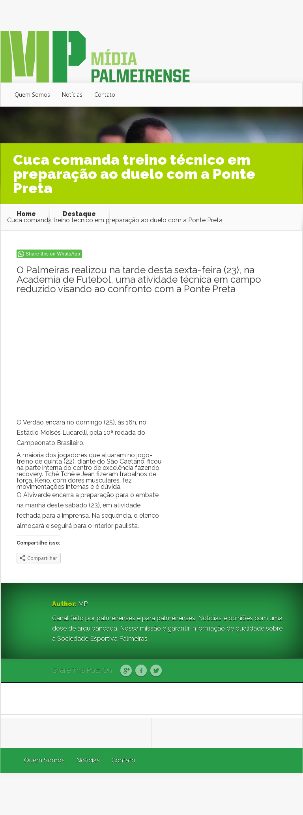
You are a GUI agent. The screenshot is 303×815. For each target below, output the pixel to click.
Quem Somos (32, 94)
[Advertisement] (152, 358)
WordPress (284, 794)
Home (26, 214)
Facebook (141, 671)
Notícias (72, 94)
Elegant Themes (197, 794)
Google (126, 671)
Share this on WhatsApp (53, 254)
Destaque (79, 214)
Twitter (156, 671)
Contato (104, 94)
